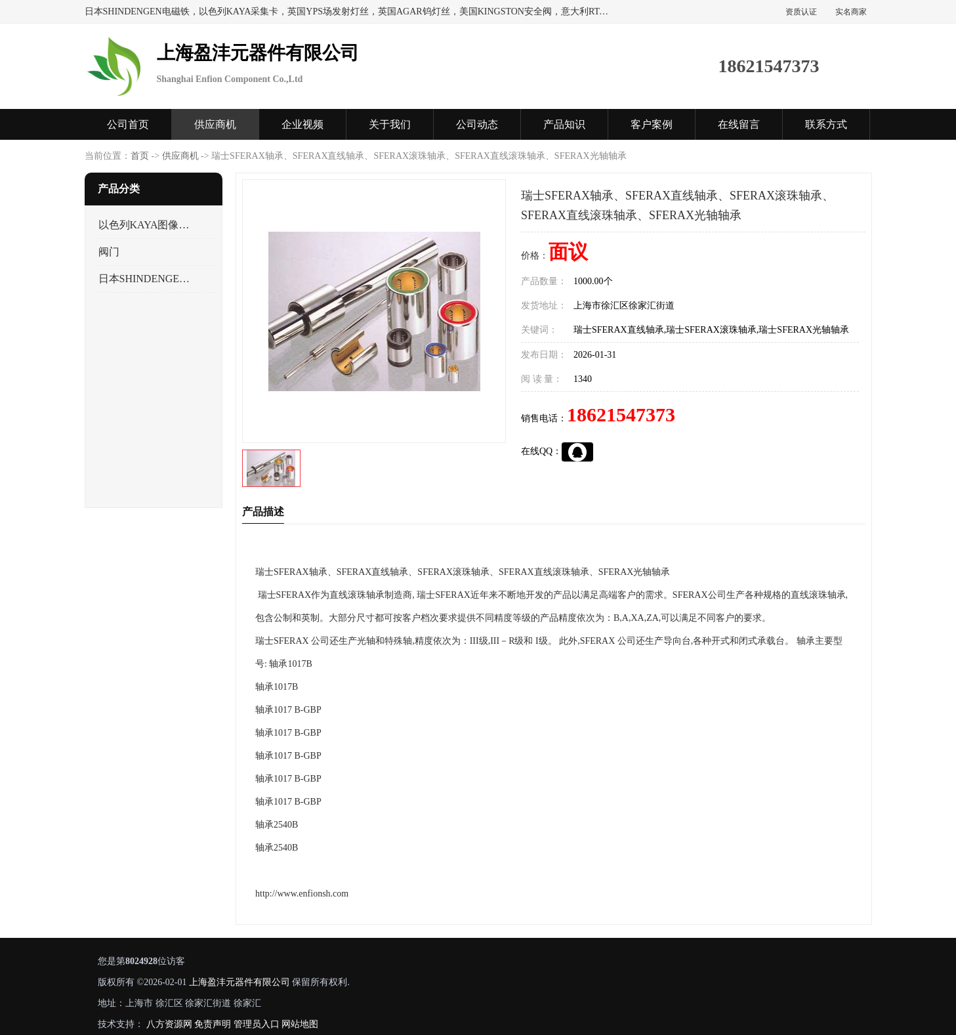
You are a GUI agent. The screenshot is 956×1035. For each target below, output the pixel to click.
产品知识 (564, 124)
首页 (140, 156)
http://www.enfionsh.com (301, 893)
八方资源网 (169, 1024)
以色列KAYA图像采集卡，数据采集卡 (146, 224)
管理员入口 (256, 1024)
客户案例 (652, 124)
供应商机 (215, 124)
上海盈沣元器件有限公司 (238, 982)
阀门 (108, 251)
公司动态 (477, 124)
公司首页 (128, 124)
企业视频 (302, 124)
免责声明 (212, 1024)
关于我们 (390, 124)
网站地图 (299, 1024)
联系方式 (826, 124)
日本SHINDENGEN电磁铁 (146, 278)
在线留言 (739, 124)
